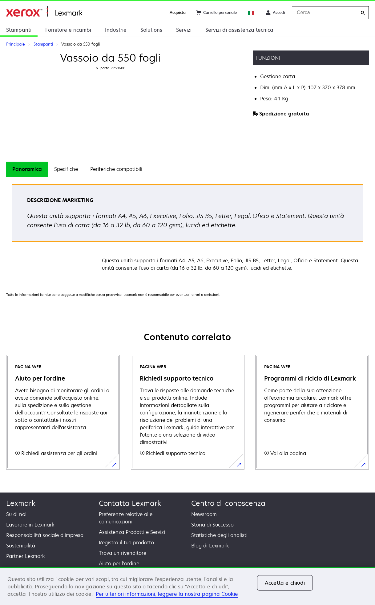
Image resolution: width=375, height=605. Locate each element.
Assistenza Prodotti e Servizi (132, 532)
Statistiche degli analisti (219, 535)
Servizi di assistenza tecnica (239, 29)
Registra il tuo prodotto (126, 542)
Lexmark (20, 503)
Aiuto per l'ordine (119, 563)
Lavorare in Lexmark (30, 524)
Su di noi (16, 514)
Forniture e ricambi (68, 29)
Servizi (184, 29)
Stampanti (18, 29)
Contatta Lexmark (130, 503)
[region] (187, 586)
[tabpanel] (187, 230)
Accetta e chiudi (285, 582)
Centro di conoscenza (228, 503)
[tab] (27, 169)
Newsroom (204, 514)
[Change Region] (251, 12)
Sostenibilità (20, 545)
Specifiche (66, 169)
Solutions (151, 29)
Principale (44, 11)
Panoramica (27, 169)
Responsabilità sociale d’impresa (44, 535)
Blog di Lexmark (210, 545)
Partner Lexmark (25, 556)
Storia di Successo (212, 524)
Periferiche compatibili (116, 169)
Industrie (116, 29)
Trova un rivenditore (122, 553)
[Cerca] (363, 12)
